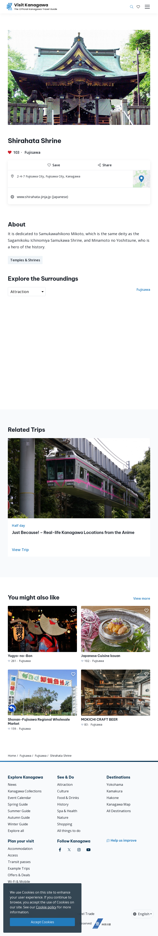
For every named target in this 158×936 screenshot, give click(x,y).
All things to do (68, 830)
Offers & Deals (19, 875)
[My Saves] (138, 7)
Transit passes (19, 862)
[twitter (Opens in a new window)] (69, 849)
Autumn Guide (19, 817)
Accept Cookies (42, 922)
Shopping (64, 824)
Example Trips (19, 868)
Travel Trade (84, 913)
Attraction (65, 784)
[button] (138, 6)
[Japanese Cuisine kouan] (115, 634)
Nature (62, 817)
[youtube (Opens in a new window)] (88, 849)
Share (105, 165)
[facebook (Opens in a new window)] (60, 849)
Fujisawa (32, 152)
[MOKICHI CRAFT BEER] (115, 698)
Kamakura (114, 791)
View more (141, 598)
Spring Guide (18, 804)
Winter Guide (18, 824)
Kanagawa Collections (25, 791)
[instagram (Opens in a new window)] (79, 849)
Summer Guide (19, 811)
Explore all (16, 830)
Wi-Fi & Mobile (19, 881)
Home (12, 756)
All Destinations (119, 811)
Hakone (113, 797)
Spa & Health (67, 811)
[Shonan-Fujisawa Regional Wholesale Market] (42, 700)
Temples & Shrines (25, 260)
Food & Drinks (68, 797)
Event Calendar (19, 797)
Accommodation (20, 848)
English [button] (141, 914)
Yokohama (115, 784)
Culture (63, 791)
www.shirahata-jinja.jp (34, 197)
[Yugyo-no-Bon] (42, 634)
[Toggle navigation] (147, 7)
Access (13, 855)
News (12, 784)
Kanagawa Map (118, 804)
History (63, 804)
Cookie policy (46, 907)
